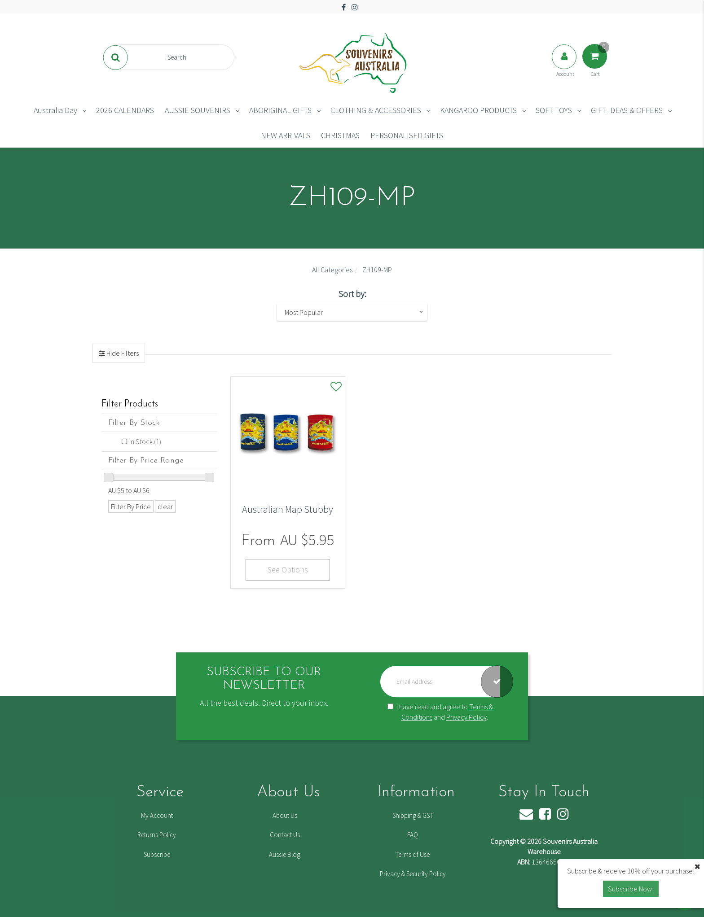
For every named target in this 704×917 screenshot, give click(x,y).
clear (165, 506)
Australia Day (55, 110)
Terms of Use (413, 854)
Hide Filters (122, 353)
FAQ (412, 834)
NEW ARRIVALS (285, 135)
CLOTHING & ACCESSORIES (375, 110)
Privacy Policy (466, 716)
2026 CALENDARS (125, 110)
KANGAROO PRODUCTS (478, 110)
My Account (157, 815)
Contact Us (285, 834)
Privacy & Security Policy (413, 873)
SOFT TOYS (554, 110)
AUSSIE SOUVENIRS (197, 110)
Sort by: (352, 293)
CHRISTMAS (340, 135)
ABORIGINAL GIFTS (280, 110)
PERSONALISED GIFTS (406, 135)
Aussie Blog (284, 854)
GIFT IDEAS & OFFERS (627, 110)
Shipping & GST (412, 815)
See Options (288, 569)
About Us (285, 815)
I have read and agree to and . (440, 712)
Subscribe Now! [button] (631, 888)
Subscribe (157, 854)
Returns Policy (156, 834)
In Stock (145, 441)
